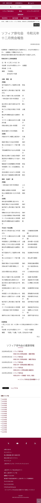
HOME (2, 21)
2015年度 (4, 421)
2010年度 (4, 432)
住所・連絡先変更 (7, 3)
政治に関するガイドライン (11, 458)
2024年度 (4, 403)
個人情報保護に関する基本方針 (12, 455)
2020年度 (4, 411)
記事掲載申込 (19, 3)
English (32, 3)
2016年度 (4, 419)
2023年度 (4, 405)
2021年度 (4, 409)
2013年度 (4, 426)
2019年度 (4, 413)
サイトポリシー (8, 452)
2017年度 (4, 417)
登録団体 (20, 14)
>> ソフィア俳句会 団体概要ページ (29, 379)
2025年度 (4, 401)
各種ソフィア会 (9, 21)
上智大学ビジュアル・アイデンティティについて (16, 463)
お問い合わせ (7, 449)
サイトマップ (7, 461)
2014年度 (4, 423)
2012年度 (4, 428)
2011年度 (4, 430)
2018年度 (4, 415)
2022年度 (4, 407)
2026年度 (4, 399)
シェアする (14, 388)
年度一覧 (36, 25)
